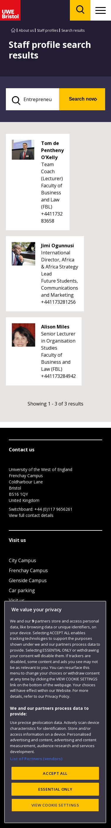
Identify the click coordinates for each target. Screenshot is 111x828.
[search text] (32, 99)
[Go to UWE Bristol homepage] (13, 30)
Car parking (22, 590)
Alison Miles (55, 326)
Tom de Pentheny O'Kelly (52, 150)
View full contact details (31, 515)
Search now (82, 98)
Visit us (17, 600)
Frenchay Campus (28, 570)
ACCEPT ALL (55, 807)
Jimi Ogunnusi (57, 245)
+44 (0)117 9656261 (53, 509)
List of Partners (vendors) (36, 793)
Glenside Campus (28, 580)
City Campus (22, 560)
